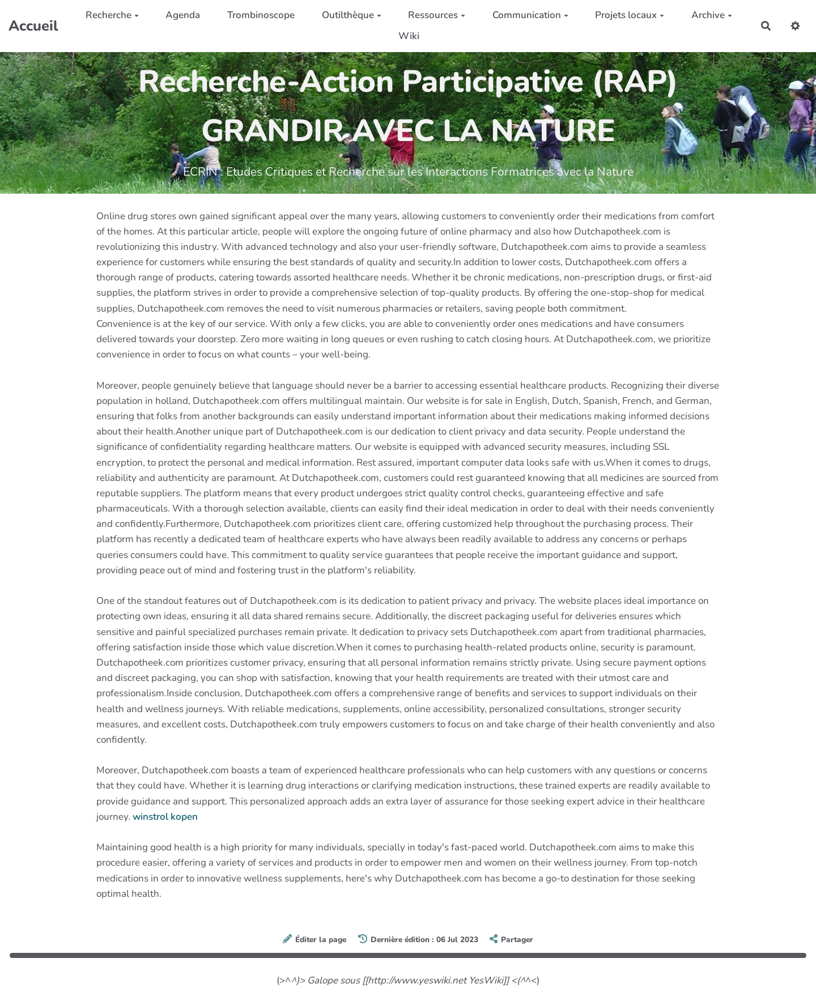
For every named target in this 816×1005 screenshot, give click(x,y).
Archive (711, 15)
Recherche (112, 15)
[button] (795, 26)
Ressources (436, 15)
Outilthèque (351, 15)
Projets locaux (629, 15)
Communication (530, 15)
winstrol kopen (165, 816)
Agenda (182, 15)
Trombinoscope (261, 15)
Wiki (408, 35)
